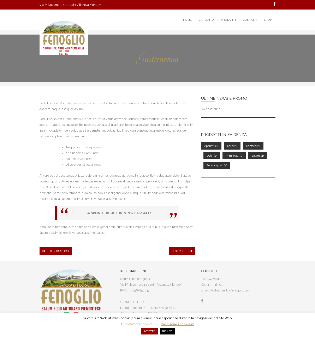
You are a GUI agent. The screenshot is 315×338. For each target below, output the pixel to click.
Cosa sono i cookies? (177, 324)
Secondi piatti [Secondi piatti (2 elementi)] (217, 165)
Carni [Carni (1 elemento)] (232, 145)
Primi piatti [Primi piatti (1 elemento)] (234, 155)
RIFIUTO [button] (167, 331)
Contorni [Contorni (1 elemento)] (253, 145)
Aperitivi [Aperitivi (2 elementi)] (211, 145)
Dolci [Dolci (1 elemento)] (212, 155)
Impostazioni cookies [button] (136, 324)
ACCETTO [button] (149, 331)
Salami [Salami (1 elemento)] (258, 155)
